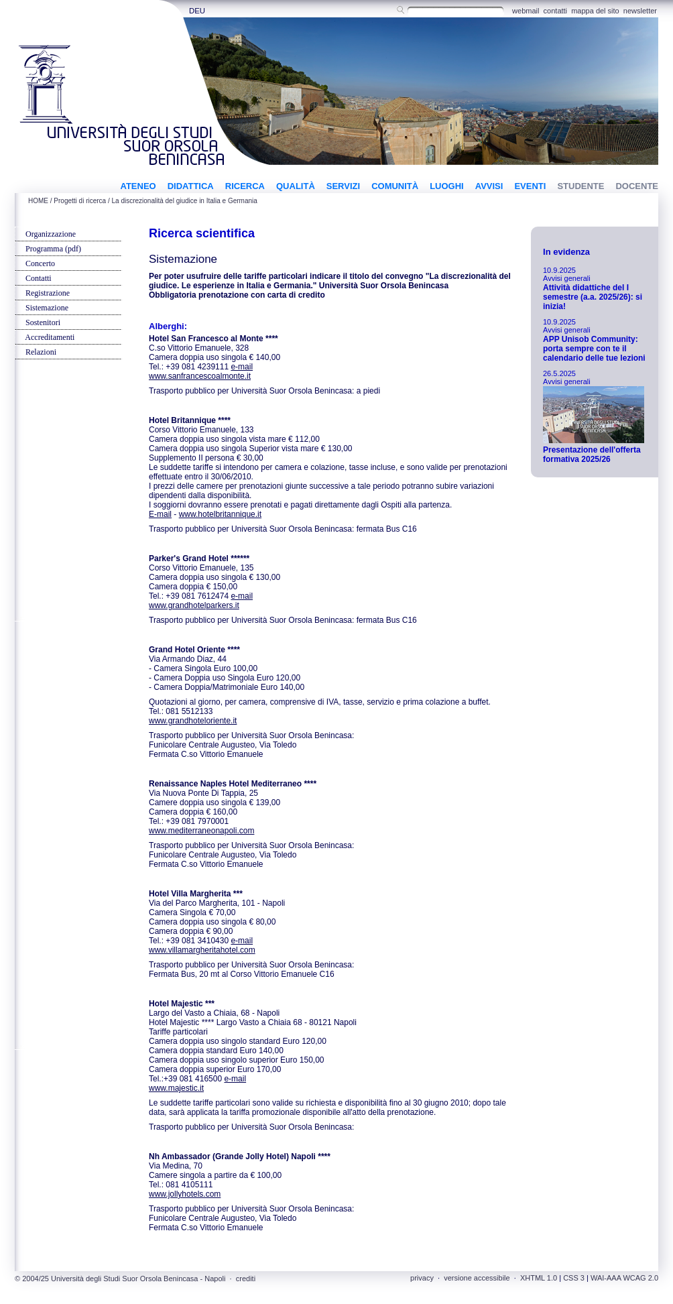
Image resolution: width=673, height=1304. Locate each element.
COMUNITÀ (394, 186)
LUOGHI (447, 186)
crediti (245, 1279)
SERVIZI (343, 186)
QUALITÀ (295, 186)
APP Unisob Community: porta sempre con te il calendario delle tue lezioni (594, 349)
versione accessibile (476, 1278)
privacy (422, 1278)
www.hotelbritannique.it (220, 514)
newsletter (640, 11)
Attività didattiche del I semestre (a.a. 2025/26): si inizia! (592, 297)
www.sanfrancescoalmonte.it (200, 376)
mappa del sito (595, 11)
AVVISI (489, 186)
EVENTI (530, 186)
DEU (197, 11)
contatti (555, 11)
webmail (525, 11)
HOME (38, 200)
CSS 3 (574, 1278)
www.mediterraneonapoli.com (201, 830)
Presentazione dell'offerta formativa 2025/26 (592, 454)
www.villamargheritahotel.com (202, 950)
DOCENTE (636, 186)
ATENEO (138, 186)
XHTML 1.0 (538, 1278)
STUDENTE (580, 186)
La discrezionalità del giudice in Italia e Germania (184, 200)
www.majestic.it (176, 1088)
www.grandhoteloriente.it (193, 720)
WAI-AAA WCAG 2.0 (624, 1278)
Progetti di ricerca (80, 200)
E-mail (160, 514)
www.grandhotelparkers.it (194, 605)
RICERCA (245, 186)
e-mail (242, 366)
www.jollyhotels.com (185, 1194)
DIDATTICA (191, 186)
